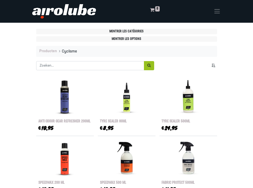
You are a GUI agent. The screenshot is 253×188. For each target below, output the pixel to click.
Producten (48, 51)
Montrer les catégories (126, 31)
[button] (214, 65)
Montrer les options (126, 39)
